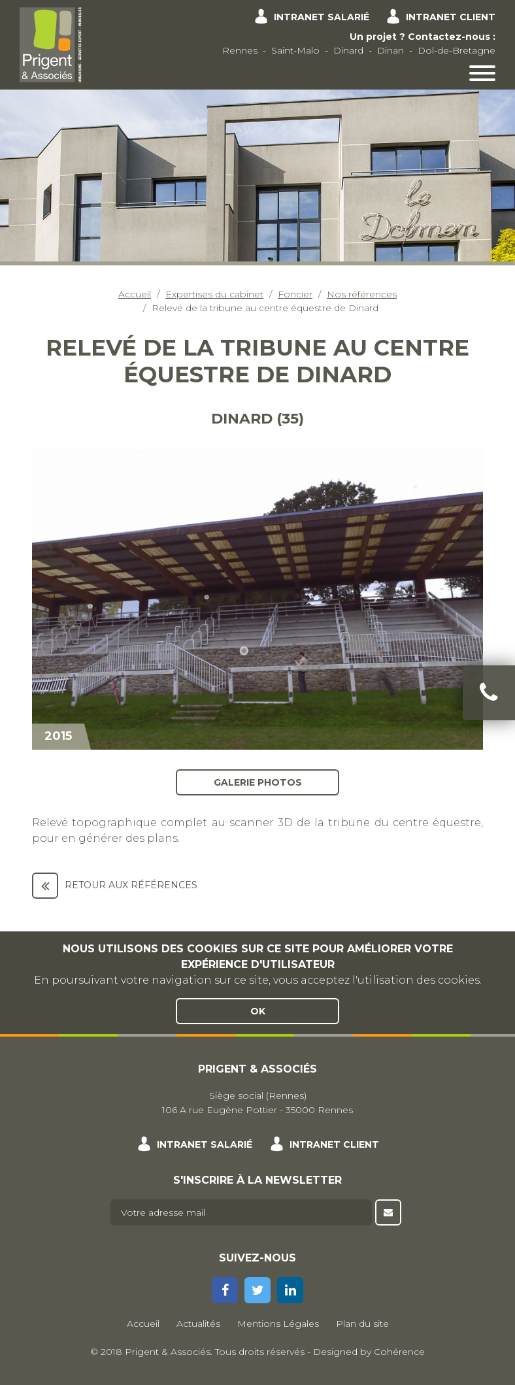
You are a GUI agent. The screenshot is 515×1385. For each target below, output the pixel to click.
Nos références (362, 294)
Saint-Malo (295, 50)
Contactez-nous (449, 36)
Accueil (134, 294)
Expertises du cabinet (214, 294)
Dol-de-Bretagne (456, 50)
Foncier (295, 294)
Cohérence (399, 1352)
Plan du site (362, 1323)
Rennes (240, 50)
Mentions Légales (278, 1323)
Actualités (198, 1323)
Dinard (348, 50)
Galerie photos (258, 782)
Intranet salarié (321, 17)
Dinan (390, 50)
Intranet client (450, 17)
